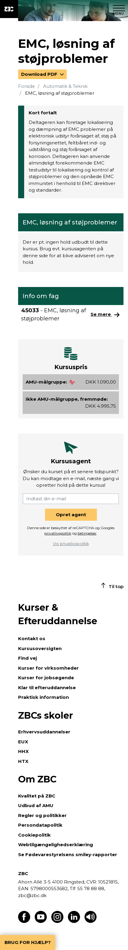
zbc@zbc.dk (32, 895)
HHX (23, 751)
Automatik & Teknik (65, 86)
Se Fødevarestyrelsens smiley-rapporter (67, 854)
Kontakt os (31, 638)
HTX (23, 761)
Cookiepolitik (34, 835)
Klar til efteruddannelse (47, 687)
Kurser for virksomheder (48, 668)
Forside (26, 86)
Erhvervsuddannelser (44, 732)
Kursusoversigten (40, 648)
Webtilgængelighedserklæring (55, 844)
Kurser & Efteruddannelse (57, 614)
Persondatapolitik (40, 825)
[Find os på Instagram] (57, 921)
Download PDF (40, 74)
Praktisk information (43, 697)
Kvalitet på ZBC (36, 796)
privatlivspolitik (57, 533)
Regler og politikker (42, 815)
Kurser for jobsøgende (46, 677)
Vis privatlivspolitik (71, 543)
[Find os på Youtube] (41, 921)
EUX (23, 742)
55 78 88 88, (90, 888)
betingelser (87, 533)
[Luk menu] (119, 9)
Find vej (27, 658)
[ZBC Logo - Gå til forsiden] (9, 9)
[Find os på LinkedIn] (74, 921)
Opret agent (71, 514)
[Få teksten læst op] (91, 921)
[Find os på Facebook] (24, 921)
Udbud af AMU (35, 805)
